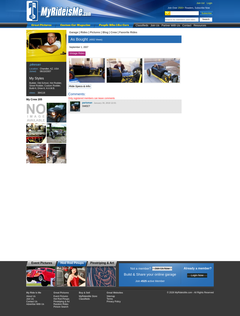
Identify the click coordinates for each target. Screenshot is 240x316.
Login (209, 3)
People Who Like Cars (114, 25)
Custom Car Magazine (75, 25)
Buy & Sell (84, 292)
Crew (113, 32)
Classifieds (142, 25)
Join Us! (200, 3)
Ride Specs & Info (79, 86)
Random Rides (60, 304)
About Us (30, 296)
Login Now (197, 275)
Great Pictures (41, 25)
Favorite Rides (128, 32)
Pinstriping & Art (61, 301)
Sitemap (111, 296)
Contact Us (31, 301)
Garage (73, 32)
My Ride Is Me (33, 292)
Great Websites (115, 292)
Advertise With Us (35, 304)
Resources (200, 25)
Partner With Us (170, 25)
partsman (87, 102)
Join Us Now (162, 268)
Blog (105, 32)
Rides (84, 32)
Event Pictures (60, 296)
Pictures (95, 32)
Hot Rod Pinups (61, 299)
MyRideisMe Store (88, 296)
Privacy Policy (114, 301)
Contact (186, 25)
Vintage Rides (77, 53)
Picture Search (60, 306)
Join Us (155, 25)
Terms (110, 299)
